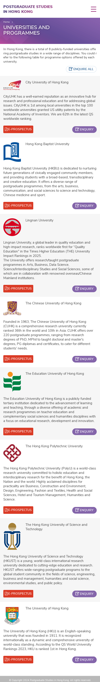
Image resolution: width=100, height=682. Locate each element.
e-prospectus (20, 129)
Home (6, 22)
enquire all (83, 69)
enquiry (87, 129)
